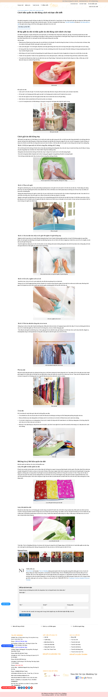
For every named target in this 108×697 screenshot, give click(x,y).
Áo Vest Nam (83, 3)
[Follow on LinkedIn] (29, 688)
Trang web (70, 605)
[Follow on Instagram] (21, 688)
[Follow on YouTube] (31, 688)
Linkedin (81, 578)
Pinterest (87, 578)
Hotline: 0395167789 (8, 687)
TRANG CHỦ (20, 5)
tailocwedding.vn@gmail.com (21, 675)
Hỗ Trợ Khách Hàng (93, 1)
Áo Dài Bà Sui (74, 3)
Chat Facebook (7, 645)
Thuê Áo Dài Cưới (93, 6)
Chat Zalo (5, 604)
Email (45, 605)
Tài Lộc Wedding (69, 22)
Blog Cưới (73, 637)
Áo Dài (19, 10)
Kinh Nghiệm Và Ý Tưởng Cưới (28, 10)
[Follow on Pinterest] (26, 688)
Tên (20, 605)
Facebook (71, 578)
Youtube (28, 580)
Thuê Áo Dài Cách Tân (77, 651)
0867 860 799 (19, 665)
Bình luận (22, 592)
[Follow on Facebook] (19, 688)
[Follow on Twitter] (24, 688)
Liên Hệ (76, 1)
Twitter (77, 578)
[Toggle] (11, 626)
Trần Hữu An (29, 571)
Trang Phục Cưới (39, 10)
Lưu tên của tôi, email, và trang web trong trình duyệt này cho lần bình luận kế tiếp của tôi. (48, 611)
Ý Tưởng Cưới (45, 5)
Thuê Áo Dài (36, 5)
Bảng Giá (28, 5)
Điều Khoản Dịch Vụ (83, 1)
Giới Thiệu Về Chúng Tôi (68, 1)
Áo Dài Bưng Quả (92, 3)
